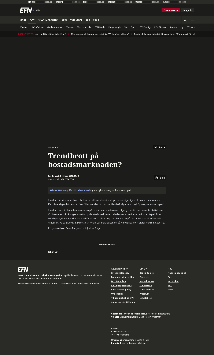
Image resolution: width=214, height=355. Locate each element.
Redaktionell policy (121, 289)
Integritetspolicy (120, 272)
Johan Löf (53, 251)
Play (170, 268)
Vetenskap (173, 281)
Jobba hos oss (147, 281)
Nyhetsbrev (146, 297)
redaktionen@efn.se (136, 343)
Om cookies (117, 293)
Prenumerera (171, 10)
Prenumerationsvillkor (123, 277)
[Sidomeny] (192, 20)
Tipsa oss (144, 277)
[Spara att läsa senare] (159, 147)
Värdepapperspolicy (121, 285)
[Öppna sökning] (185, 20)
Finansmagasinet (177, 272)
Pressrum (146, 293)
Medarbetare (147, 289)
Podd (170, 289)
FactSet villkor (118, 281)
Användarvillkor (119, 268)
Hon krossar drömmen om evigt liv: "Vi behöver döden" (102, 34)
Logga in (187, 10)
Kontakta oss (147, 272)
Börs (170, 277)
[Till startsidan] (31, 10)
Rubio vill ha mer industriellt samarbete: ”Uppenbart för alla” (167, 34)
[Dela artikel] (160, 177)
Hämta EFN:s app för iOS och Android (70, 190)
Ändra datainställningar (123, 302)
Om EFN (144, 268)
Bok (170, 285)
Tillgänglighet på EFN (122, 297)
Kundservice (146, 285)
